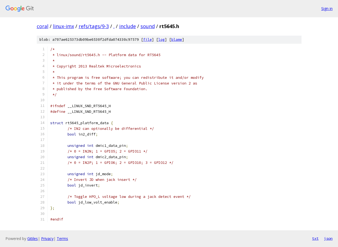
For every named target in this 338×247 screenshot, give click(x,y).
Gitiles (32, 238)
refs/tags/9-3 (94, 26)
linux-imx (63, 26)
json (328, 238)
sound (147, 26)
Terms (62, 238)
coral (42, 26)
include (127, 26)
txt (315, 238)
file (147, 39)
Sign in (327, 8)
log (161, 39)
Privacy (47, 238)
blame (176, 39)
